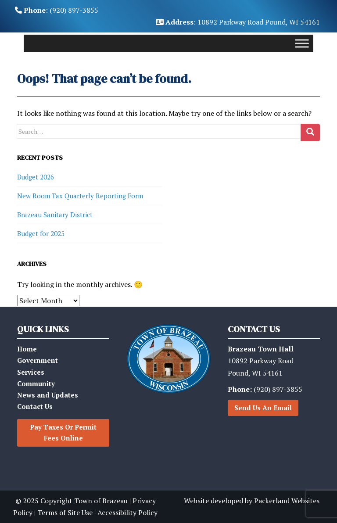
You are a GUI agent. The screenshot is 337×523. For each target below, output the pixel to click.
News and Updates (47, 394)
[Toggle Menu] (302, 43)
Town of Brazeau (101, 500)
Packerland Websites (286, 500)
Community (36, 383)
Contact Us (35, 406)
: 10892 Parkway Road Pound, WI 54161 (238, 22)
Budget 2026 (35, 176)
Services (30, 372)
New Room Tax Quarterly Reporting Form (80, 195)
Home (27, 348)
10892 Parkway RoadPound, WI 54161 (261, 360)
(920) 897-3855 (265, 389)
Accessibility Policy (127, 512)
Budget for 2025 (41, 233)
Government (37, 360)
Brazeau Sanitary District (55, 214)
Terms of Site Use (65, 512)
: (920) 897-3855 (56, 10)
